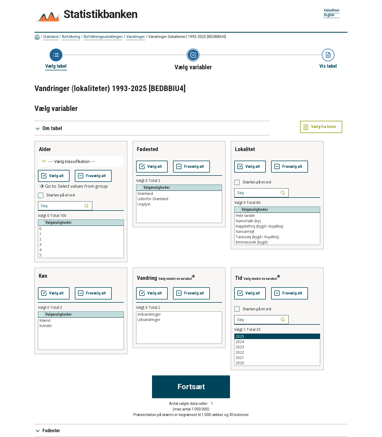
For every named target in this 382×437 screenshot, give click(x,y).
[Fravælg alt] (93, 176)
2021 (277, 357)
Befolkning (71, 37)
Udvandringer (179, 319)
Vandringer (135, 37)
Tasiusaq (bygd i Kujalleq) (277, 236)
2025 (277, 336)
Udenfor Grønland (179, 199)
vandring (147, 278)
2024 (277, 341)
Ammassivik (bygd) (277, 242)
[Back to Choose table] (56, 59)
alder (45, 149)
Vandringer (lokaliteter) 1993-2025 (187, 37)
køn (43, 276)
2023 (277, 347)
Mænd (81, 320)
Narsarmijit (277, 231)
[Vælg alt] (54, 176)
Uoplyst (179, 204)
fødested (147, 149)
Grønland (50, 37)
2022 (277, 352)
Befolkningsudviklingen (103, 37)
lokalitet (245, 149)
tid (238, 278)
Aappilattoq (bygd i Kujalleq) (277, 226)
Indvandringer (179, 314)
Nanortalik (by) (277, 221)
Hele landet (277, 215)
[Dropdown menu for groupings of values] (81, 161)
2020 (277, 363)
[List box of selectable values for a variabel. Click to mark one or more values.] (81, 242)
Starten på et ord (60, 195)
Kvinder (81, 325)
